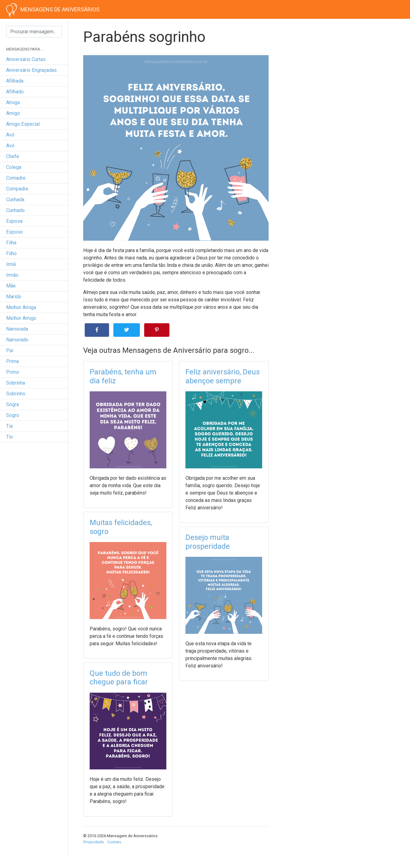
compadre (17, 189)
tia (9, 426)
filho (11, 253)
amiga (13, 102)
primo (12, 372)
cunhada (15, 199)
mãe (11, 286)
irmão (12, 275)
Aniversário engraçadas (31, 70)
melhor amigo (21, 318)
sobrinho (15, 394)
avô (10, 135)
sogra (12, 404)
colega (13, 167)
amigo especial (23, 124)
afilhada (14, 81)
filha (11, 243)
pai (9, 350)
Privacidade (93, 842)
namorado (17, 340)
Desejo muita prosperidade (207, 542)
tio (9, 437)
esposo (14, 232)
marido (13, 297)
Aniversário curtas (26, 59)
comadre (16, 178)
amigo (13, 113)
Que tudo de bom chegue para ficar (119, 678)
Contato (114, 842)
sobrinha (15, 383)
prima (12, 361)
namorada (17, 329)
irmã (11, 264)
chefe (12, 156)
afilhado (15, 92)
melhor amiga (21, 307)
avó (10, 146)
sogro (12, 415)
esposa (14, 221)
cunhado (15, 210)
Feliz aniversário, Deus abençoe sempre (222, 376)
